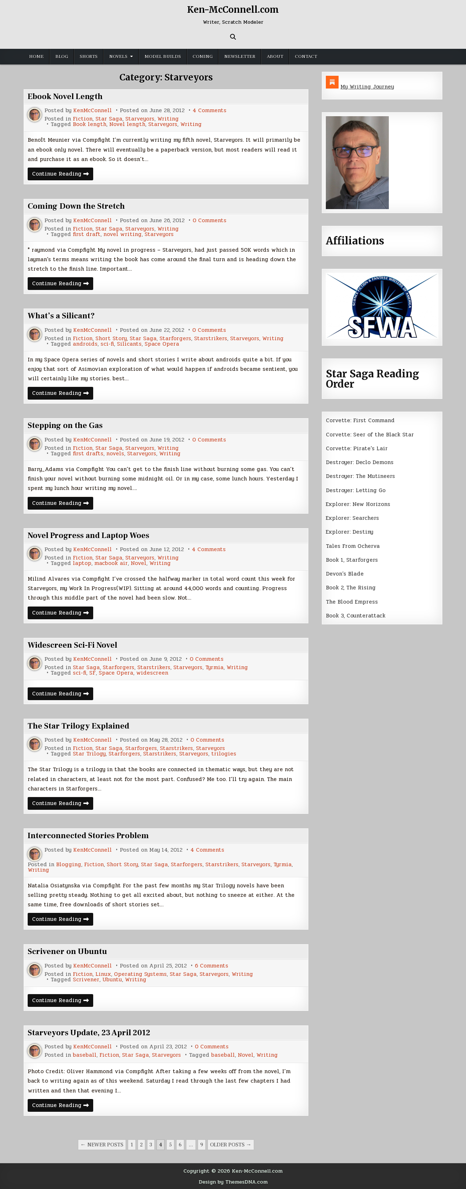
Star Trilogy (89, 754)
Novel (138, 563)
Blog (61, 56)
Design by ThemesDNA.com (233, 1182)
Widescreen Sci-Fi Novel (72, 645)
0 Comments (209, 220)
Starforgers (175, 338)
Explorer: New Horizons (358, 504)
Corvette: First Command (360, 420)
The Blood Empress (352, 601)
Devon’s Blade (345, 573)
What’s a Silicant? (61, 316)
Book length (89, 124)
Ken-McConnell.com (233, 9)
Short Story (111, 338)
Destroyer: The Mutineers (360, 476)
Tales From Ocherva (353, 546)
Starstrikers (210, 338)
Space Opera (162, 344)
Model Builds (163, 56)
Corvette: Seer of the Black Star (370, 434)
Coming (203, 56)
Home (36, 56)
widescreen (152, 673)
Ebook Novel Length (65, 96)
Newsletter (239, 56)
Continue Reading (62, 174)
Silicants (129, 344)
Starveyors (139, 119)
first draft (86, 234)
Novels (118, 56)
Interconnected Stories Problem (88, 836)
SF (92, 673)
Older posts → (231, 1144)
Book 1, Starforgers (352, 560)
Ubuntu (112, 979)
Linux (103, 974)
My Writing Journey (367, 86)
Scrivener (86, 979)
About (275, 56)
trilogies (223, 754)
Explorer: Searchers (352, 518)
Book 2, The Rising (351, 587)
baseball (84, 1055)
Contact (306, 56)
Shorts (89, 56)
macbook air (111, 563)
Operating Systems (140, 974)
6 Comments (211, 966)
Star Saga (108, 119)
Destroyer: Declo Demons (360, 462)
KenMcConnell (92, 110)
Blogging (68, 864)
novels (115, 453)
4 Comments (209, 110)
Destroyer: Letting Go (356, 490)
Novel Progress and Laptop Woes (88, 535)
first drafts (88, 453)
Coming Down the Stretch (76, 206)
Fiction (82, 119)
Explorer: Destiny (349, 531)
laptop (82, 563)
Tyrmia (214, 667)
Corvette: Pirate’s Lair (357, 448)
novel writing (122, 234)
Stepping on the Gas (65, 425)
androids (85, 344)
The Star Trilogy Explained (78, 726)
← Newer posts (101, 1144)
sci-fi (107, 344)
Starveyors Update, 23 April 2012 (89, 1033)
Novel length (127, 124)
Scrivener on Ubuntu (67, 951)
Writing (168, 119)
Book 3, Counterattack (356, 615)
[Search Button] (233, 37)
